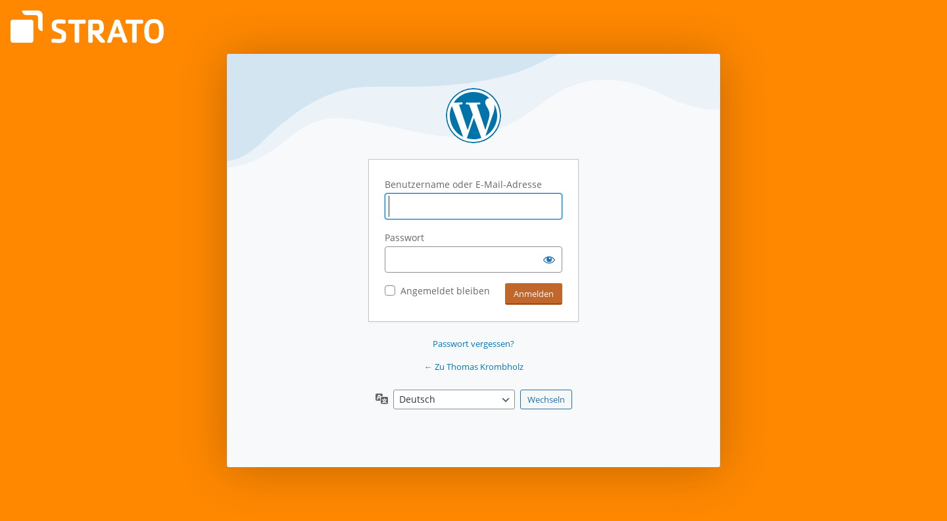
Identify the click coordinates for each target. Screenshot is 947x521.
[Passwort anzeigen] (549, 259)
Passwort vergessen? (473, 344)
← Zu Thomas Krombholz (473, 367)
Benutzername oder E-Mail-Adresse (463, 184)
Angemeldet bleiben (445, 290)
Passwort (404, 237)
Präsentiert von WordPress (473, 115)
